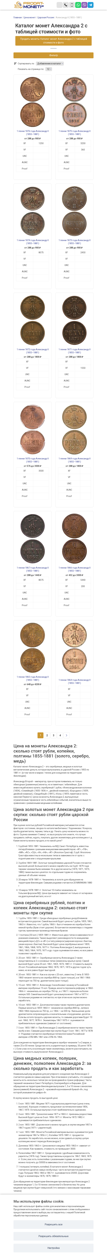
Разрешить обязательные (53, 1236)
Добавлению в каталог (49, 63)
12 (48, 69)
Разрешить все (53, 1224)
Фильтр (53, 55)
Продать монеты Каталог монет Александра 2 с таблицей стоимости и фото (53, 40)
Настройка (53, 1247)
